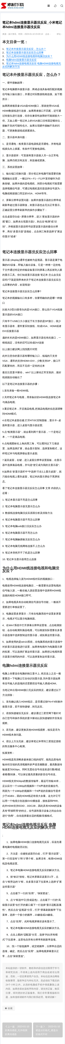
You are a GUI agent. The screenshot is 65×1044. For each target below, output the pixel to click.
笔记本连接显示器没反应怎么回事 (25, 52)
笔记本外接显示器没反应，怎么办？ (26, 48)
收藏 (8, 1008)
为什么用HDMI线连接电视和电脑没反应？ (29, 56)
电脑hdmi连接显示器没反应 (21, 59)
